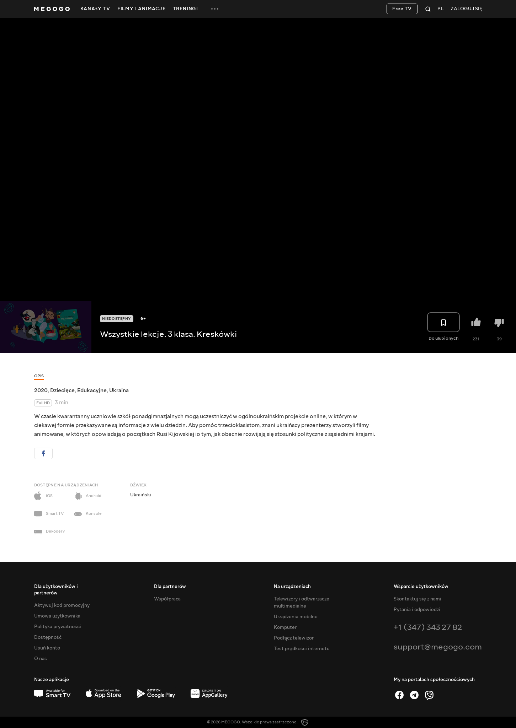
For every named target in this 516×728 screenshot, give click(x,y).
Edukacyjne (92, 390)
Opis (39, 376)
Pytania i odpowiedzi (417, 609)
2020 (41, 390)
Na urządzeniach (292, 586)
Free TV (402, 9)
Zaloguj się (466, 9)
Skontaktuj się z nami (417, 599)
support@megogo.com (438, 646)
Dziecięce (62, 390)
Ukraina (119, 390)
